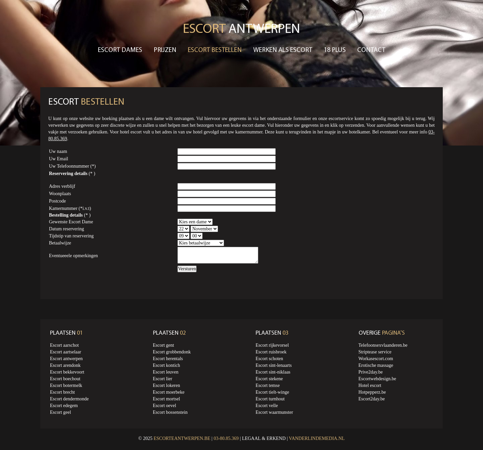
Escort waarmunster (274, 412)
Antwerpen (241, 29)
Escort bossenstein (170, 412)
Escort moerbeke (168, 392)
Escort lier (162, 378)
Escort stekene (269, 378)
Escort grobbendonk (172, 351)
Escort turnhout (270, 398)
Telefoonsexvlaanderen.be (383, 345)
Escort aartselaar (65, 351)
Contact (371, 50)
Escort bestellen (215, 50)
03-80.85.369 (226, 438)
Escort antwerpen (66, 358)
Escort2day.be (372, 398)
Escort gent (163, 345)
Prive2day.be (371, 372)
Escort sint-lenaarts (274, 365)
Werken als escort (282, 50)
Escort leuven (166, 372)
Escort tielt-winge (272, 392)
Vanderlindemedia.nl (317, 438)
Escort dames (120, 50)
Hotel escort (370, 385)
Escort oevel (164, 405)
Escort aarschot (64, 345)
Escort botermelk (66, 385)
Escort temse (268, 385)
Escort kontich (166, 365)
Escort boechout (65, 378)
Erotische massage (376, 365)
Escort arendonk (65, 365)
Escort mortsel (166, 398)
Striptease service (375, 351)
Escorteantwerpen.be (182, 438)
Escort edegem (64, 405)
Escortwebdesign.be (377, 378)
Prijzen (165, 50)
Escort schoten (269, 358)
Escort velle (267, 405)
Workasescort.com (376, 358)
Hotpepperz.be (372, 392)
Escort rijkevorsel (272, 345)
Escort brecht (62, 392)
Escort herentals (168, 358)
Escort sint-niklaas (273, 372)
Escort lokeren (166, 385)
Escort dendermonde (69, 398)
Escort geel (60, 412)
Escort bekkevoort (67, 372)
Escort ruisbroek (271, 351)
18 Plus (335, 50)
